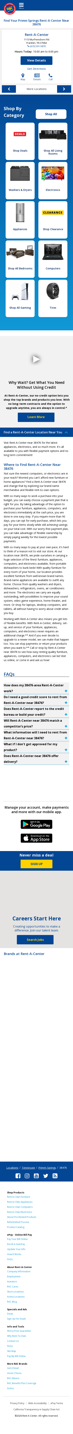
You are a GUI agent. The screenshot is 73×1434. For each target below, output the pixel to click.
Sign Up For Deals (16, 1318)
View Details (36, 60)
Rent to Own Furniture (18, 1196)
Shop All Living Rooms (53, 152)
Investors (12, 1281)
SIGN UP (37, 864)
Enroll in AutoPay (16, 1244)
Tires (53, 307)
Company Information (19, 1271)
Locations (12, 1167)
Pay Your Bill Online (17, 1239)
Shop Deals (20, 150)
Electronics (53, 190)
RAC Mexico (13, 1378)
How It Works (14, 1254)
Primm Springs (47, 1167)
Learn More (36, 417)
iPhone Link (36, 839)
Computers (53, 268)
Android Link (36, 826)
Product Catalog (15, 1227)
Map (23, 77)
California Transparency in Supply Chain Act (36, 1409)
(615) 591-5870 (38, 46)
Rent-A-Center (36, 34)
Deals (10, 1313)
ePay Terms (57, 1403)
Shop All (51, 114)
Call (51, 77)
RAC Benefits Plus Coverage (21, 1383)
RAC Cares (12, 1286)
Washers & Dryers (20, 190)
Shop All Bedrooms (20, 268)
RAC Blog (12, 1301)
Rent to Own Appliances (19, 1201)
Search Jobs (35, 940)
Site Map (11, 1351)
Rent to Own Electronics (19, 1212)
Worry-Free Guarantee (19, 1330)
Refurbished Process (18, 1222)
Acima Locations (16, 1296)
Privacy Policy (17, 1403)
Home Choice (14, 1373)
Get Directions (36, 68)
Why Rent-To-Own (16, 1336)
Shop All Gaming (20, 307)
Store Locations (15, 1291)
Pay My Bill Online (16, 1356)
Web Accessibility (37, 1403)
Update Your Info (16, 1249)
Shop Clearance (53, 229)
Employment (13, 1276)
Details (37, 77)
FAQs (10, 1259)
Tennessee (28, 1167)
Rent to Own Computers (20, 1207)
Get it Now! (13, 1368)
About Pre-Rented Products (21, 1217)
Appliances (20, 229)
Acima (10, 1388)
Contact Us (13, 1341)
